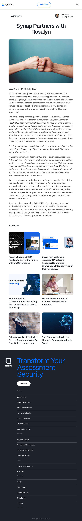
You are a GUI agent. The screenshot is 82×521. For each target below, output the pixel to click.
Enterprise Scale (22, 424)
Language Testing (23, 455)
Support (20, 503)
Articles (19, 482)
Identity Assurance (23, 402)
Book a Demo (44, 4)
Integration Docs (23, 493)
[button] (77, 4)
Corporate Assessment (25, 450)
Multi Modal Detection (24, 408)
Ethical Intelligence (23, 418)
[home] (7, 4)
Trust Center (21, 498)
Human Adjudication (24, 413)
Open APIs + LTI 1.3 (23, 429)
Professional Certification (26, 445)
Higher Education (23, 439)
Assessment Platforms (25, 466)
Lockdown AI (21, 397)
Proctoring (20, 471)
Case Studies (21, 487)
